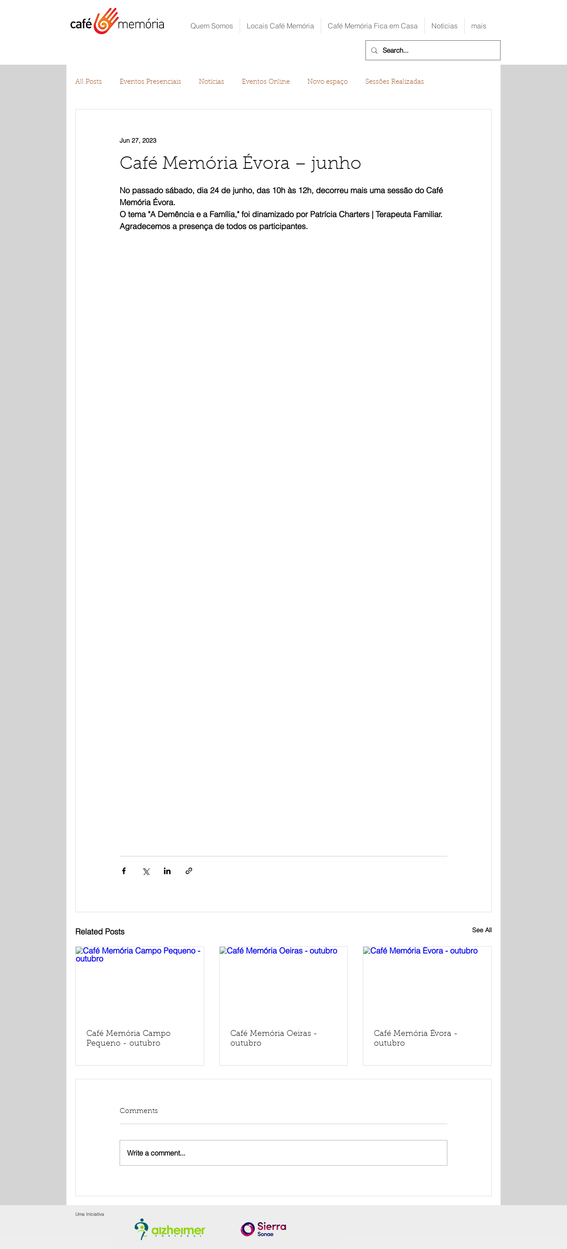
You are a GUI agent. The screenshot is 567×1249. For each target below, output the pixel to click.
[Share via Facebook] (124, 871)
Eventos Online (266, 82)
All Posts (88, 82)
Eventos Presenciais (150, 82)
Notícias (211, 82)
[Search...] (432, 50)
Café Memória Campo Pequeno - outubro (128, 1039)
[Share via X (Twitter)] (145, 871)
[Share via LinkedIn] (167, 871)
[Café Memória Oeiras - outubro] (284, 983)
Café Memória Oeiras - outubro (274, 1039)
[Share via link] (189, 871)
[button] (280, 26)
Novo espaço (327, 82)
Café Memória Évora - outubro (416, 1039)
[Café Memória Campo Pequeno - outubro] (140, 983)
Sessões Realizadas (394, 82)
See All (482, 930)
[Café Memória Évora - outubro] (427, 983)
